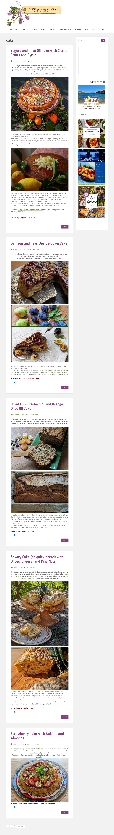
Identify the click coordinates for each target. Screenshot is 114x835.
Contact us (95, 29)
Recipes (24, 29)
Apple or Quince (43, 370)
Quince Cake (41, 749)
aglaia (30, 61)
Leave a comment (36, 249)
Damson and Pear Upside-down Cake (39, 244)
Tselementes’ (58, 197)
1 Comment (35, 61)
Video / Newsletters (65, 29)
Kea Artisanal (14, 29)
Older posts (20, 826)
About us (53, 29)
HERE (46, 74)
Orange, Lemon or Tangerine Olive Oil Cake (30, 210)
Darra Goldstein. (27, 751)
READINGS (43, 29)
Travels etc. (33, 29)
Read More (65, 226)
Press (86, 29)
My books (78, 29)
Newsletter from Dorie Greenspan (57, 372)
